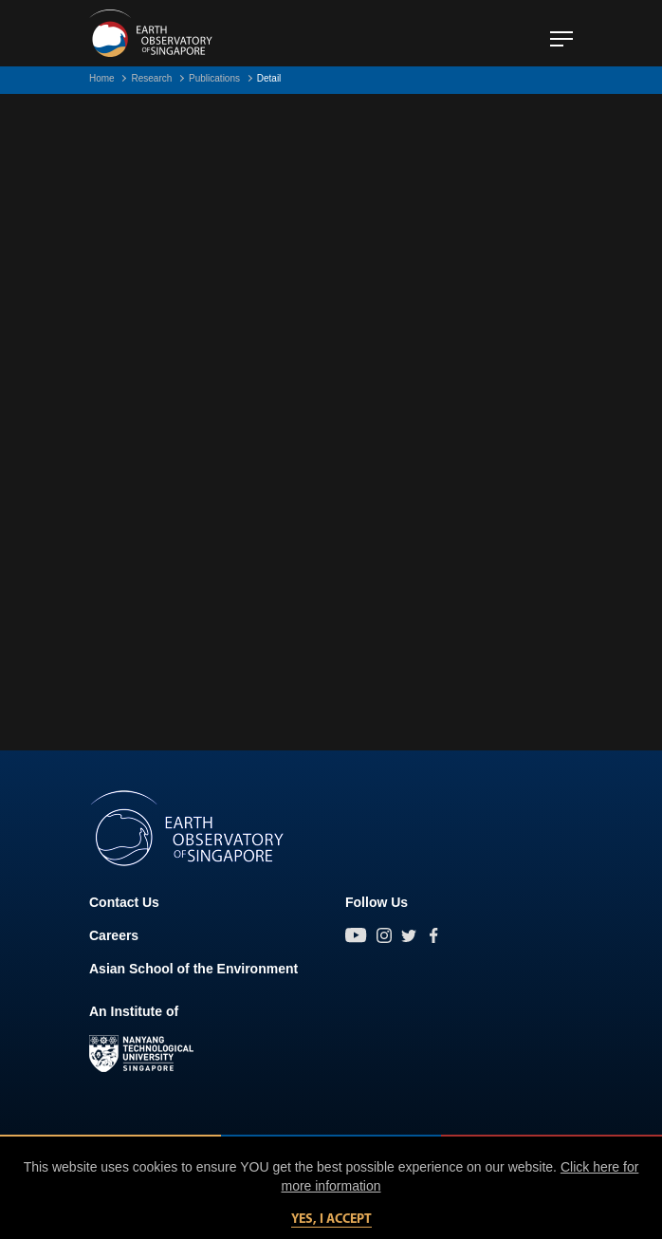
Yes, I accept (331, 1219)
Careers (113, 935)
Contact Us (124, 902)
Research (151, 78)
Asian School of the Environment (193, 968)
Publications (214, 78)
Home (102, 78)
